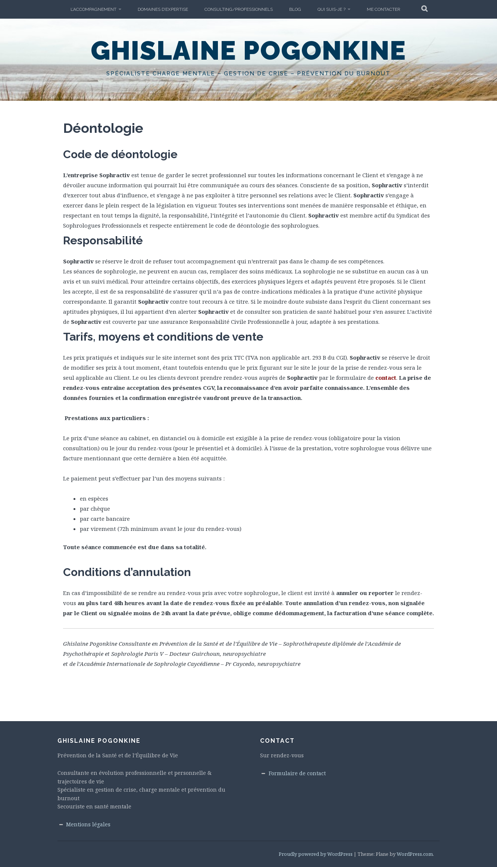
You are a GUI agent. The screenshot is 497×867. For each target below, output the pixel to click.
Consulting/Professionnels (238, 9)
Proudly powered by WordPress (316, 854)
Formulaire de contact (297, 773)
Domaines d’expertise (163, 9)
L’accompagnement (93, 9)
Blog (295, 9)
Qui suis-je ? (332, 9)
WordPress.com (415, 854)
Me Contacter (383, 9)
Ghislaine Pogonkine (248, 50)
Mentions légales (88, 824)
